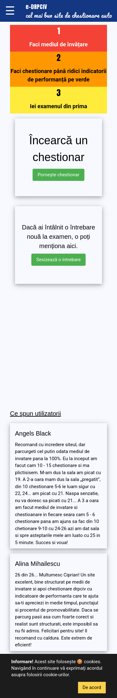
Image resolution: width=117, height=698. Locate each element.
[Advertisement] (58, 347)
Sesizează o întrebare (58, 259)
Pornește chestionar (58, 175)
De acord (92, 687)
